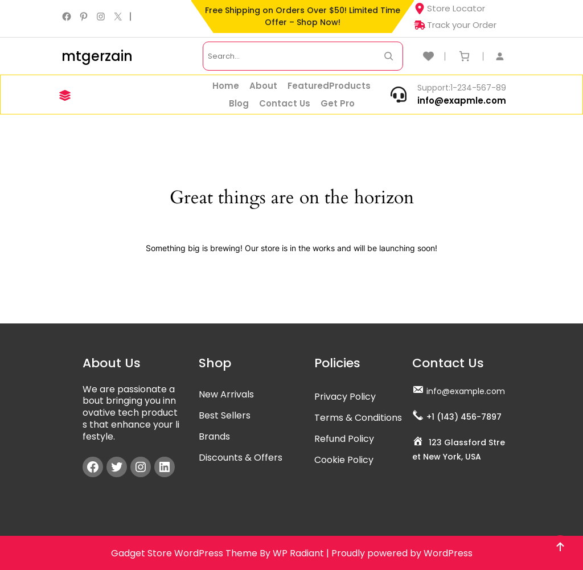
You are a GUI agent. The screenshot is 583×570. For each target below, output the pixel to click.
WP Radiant (298, 553)
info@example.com (465, 391)
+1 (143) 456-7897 (464, 417)
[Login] (506, 56)
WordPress (448, 553)
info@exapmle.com (461, 100)
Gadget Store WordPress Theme (184, 553)
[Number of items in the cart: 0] (464, 56)
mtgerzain (97, 56)
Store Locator (449, 8)
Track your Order (455, 25)
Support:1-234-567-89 (461, 87)
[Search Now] (388, 56)
